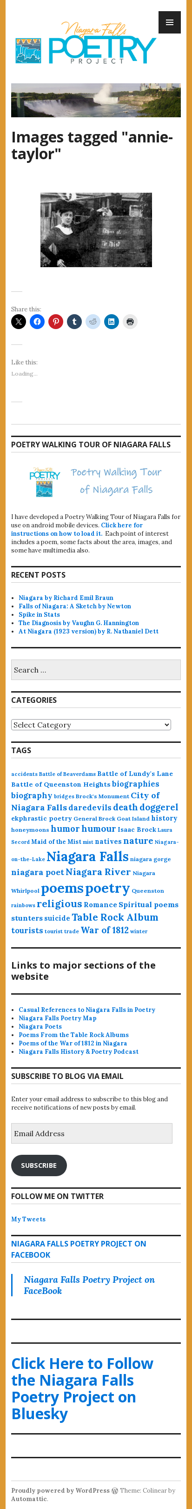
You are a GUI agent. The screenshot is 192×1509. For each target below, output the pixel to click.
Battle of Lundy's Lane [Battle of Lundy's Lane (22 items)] (135, 773)
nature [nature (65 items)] (138, 840)
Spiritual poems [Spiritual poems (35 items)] (149, 904)
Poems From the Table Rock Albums (74, 1035)
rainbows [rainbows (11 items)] (23, 905)
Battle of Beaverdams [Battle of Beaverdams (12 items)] (67, 774)
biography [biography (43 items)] (32, 795)
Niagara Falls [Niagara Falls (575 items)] (87, 856)
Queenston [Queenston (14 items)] (148, 890)
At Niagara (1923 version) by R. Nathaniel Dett (89, 631)
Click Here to (82, 1388)
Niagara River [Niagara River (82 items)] (98, 871)
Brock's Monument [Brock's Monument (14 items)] (102, 796)
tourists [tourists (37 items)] (27, 930)
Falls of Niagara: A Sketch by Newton (75, 606)
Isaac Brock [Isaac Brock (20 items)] (137, 829)
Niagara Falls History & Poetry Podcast (79, 1052)
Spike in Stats (39, 615)
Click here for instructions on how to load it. (77, 529)
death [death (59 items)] (125, 807)
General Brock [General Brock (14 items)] (94, 818)
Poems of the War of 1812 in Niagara (73, 1043)
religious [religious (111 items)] (59, 903)
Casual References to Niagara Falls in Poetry (87, 1010)
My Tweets (28, 1219)
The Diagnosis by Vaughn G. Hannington (79, 623)
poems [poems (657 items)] (62, 887)
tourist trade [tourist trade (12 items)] (62, 931)
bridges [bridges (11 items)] (64, 796)
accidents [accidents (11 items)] (24, 774)
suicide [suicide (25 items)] (57, 918)
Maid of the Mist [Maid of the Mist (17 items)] (56, 842)
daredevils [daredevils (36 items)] (90, 807)
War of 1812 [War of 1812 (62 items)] (104, 930)
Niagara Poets (40, 1027)
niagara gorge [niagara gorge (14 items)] (150, 859)
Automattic (29, 1499)
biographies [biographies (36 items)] (135, 783)
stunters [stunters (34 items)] (27, 918)
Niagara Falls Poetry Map (58, 1018)
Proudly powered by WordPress (60, 1491)
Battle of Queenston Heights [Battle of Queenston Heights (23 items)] (61, 784)
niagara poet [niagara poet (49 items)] (37, 872)
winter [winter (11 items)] (138, 931)
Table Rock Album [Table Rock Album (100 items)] (115, 917)
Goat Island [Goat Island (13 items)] (133, 818)
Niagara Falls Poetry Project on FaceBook (89, 1284)
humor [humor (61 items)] (65, 828)
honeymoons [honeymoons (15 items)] (30, 829)
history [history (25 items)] (164, 818)
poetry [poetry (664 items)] (107, 887)
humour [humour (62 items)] (98, 828)
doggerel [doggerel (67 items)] (159, 807)
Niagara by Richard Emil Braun (66, 598)
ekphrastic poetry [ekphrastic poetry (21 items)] (41, 818)
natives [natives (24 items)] (108, 841)
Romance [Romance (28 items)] (100, 904)
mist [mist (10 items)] (88, 842)
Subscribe (39, 1165)
